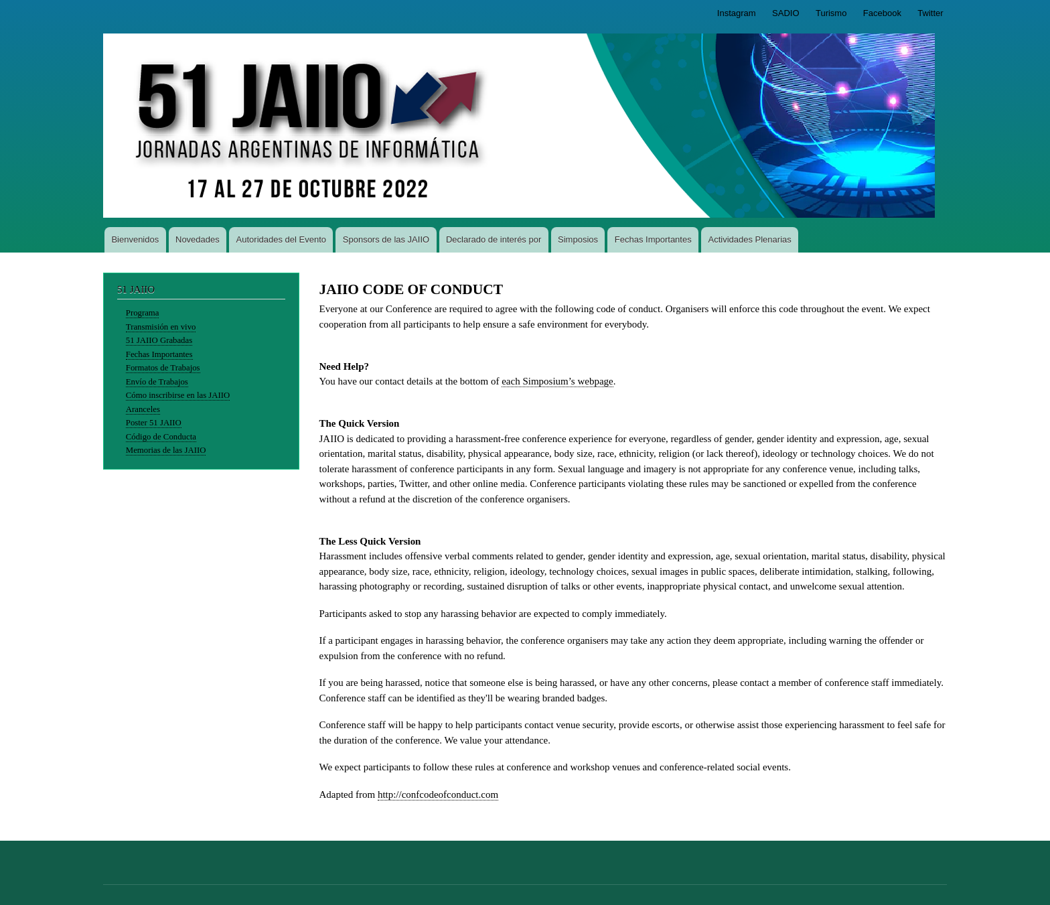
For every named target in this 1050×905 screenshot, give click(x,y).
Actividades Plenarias (749, 239)
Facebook (882, 13)
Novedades (197, 239)
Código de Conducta (161, 436)
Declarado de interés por (493, 239)
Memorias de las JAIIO (166, 450)
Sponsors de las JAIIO (386, 239)
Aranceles (143, 409)
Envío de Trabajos (157, 382)
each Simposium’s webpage (557, 381)
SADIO (785, 13)
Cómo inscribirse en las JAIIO (178, 395)
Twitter (930, 13)
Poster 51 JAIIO (153, 422)
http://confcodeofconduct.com (438, 794)
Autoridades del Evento (281, 239)
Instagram (736, 13)
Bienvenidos (135, 239)
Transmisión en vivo (161, 327)
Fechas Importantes (653, 239)
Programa (142, 313)
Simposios (578, 239)
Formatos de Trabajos (163, 367)
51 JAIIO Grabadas (159, 340)
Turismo (831, 13)
